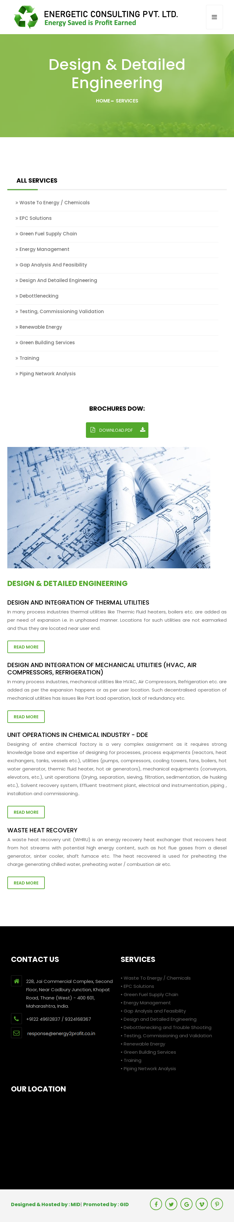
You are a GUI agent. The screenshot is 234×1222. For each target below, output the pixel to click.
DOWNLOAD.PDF (117, 430)
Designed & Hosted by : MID (45, 1204)
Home (103, 100)
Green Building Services (45, 342)
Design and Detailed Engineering (56, 280)
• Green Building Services (148, 1052)
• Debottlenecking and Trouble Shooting (166, 1027)
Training (27, 358)
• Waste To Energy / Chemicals (156, 978)
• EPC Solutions (137, 986)
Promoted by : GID (106, 1204)
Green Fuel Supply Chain (46, 233)
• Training (131, 1060)
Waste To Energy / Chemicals (53, 202)
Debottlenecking (37, 296)
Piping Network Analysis (46, 373)
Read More (26, 647)
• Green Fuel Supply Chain (149, 994)
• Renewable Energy (143, 1044)
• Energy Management (146, 1002)
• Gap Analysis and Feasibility (153, 1011)
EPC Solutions (34, 218)
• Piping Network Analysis (148, 1068)
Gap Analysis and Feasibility (51, 265)
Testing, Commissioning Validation (60, 311)
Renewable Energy (39, 327)
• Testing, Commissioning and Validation (166, 1035)
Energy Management (42, 249)
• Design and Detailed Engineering (159, 1019)
